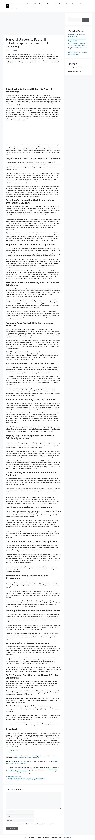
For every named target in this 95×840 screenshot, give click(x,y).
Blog (12, 8)
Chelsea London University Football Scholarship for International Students (26, 778)
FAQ (35, 3)
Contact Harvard (14, 750)
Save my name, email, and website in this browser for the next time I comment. (31, 824)
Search (70, 17)
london (18, 8)
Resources (41, 3)
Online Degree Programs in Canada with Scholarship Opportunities (24, 779)
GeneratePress (67, 837)
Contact (29, 3)
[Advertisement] (33, 23)
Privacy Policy (14, 3)
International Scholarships (14, 776)
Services (49, 3)
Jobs (11, 752)
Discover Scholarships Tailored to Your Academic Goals (69, 3)
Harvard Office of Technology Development (26, 758)
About (22, 3)
